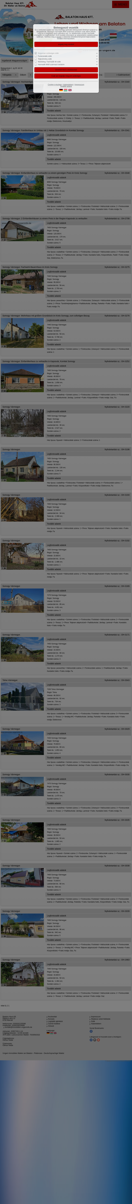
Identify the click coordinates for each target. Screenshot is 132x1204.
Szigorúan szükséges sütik (48, 53)
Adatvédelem (68, 85)
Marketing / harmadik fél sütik (49, 62)
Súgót (59, 37)
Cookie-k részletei (55, 85)
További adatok (66, 86)
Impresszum (79, 85)
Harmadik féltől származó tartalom (51, 65)
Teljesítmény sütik (45, 59)
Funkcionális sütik (45, 56)
